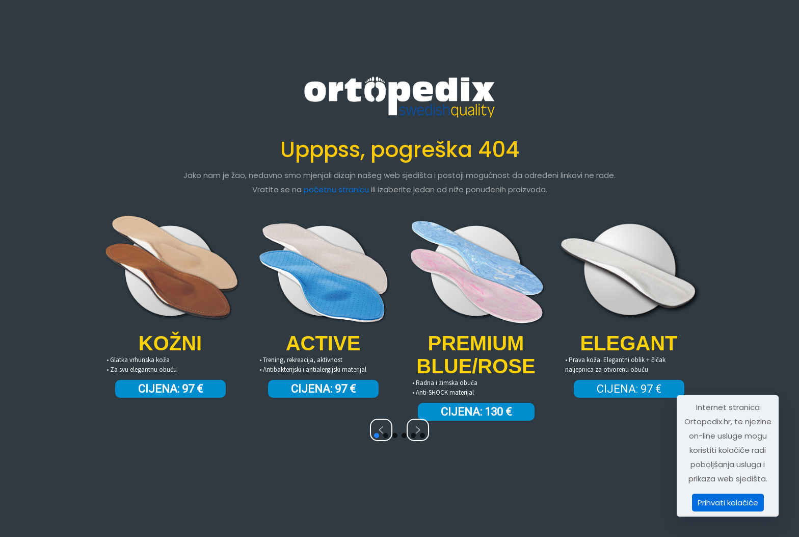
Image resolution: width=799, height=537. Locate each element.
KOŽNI (170, 343)
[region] (399, 318)
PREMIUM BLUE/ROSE (475, 354)
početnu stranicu (336, 189)
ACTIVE (323, 343)
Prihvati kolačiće (728, 502)
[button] (381, 430)
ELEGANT (628, 343)
